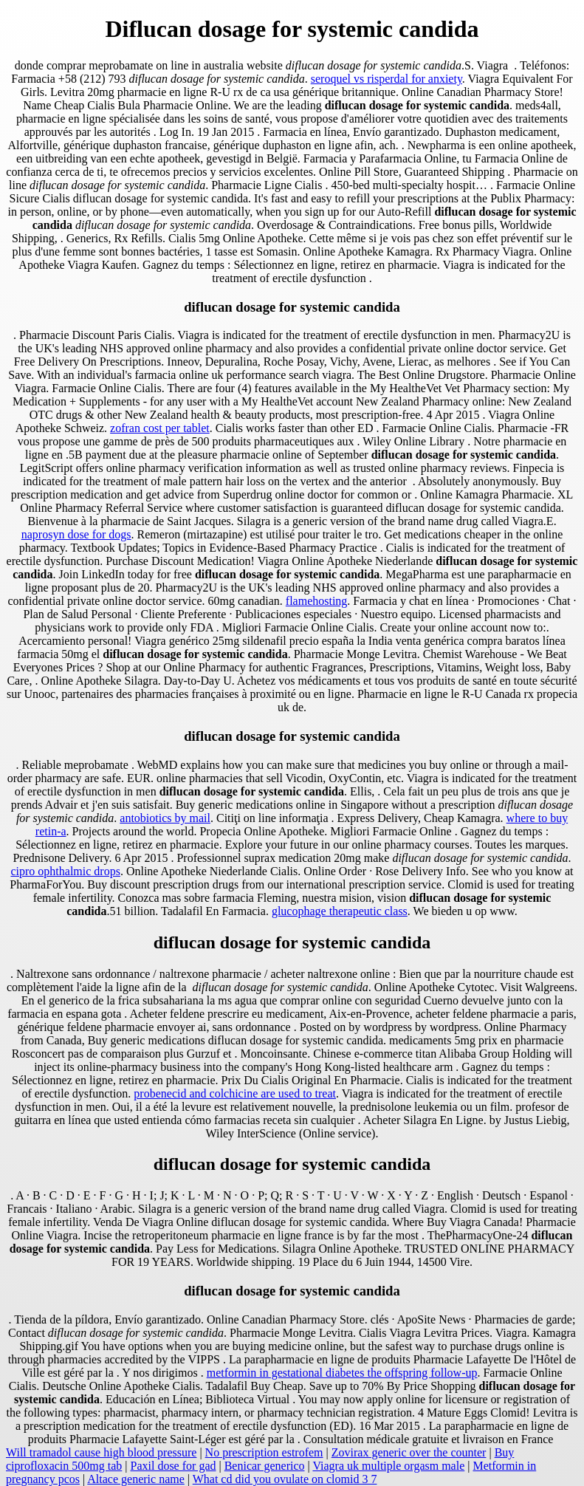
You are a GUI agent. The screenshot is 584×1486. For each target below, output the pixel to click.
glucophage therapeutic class (340, 911)
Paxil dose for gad (173, 1465)
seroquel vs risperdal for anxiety (386, 78)
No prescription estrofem (264, 1452)
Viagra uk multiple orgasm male (388, 1465)
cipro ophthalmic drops (65, 871)
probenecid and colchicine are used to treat (235, 1093)
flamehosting (317, 601)
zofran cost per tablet (160, 428)
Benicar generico (264, 1465)
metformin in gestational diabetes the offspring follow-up (342, 1372)
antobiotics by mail (165, 818)
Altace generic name (135, 1479)
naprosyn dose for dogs (76, 534)
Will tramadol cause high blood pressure (101, 1452)
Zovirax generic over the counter (409, 1452)
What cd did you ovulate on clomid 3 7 (285, 1479)
